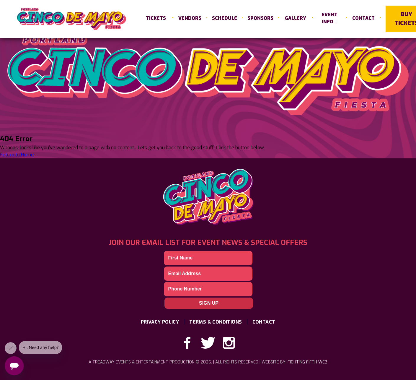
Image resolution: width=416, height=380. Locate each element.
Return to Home (17, 155)
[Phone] (208, 289)
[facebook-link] (187, 342)
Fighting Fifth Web (307, 362)
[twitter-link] (208, 342)
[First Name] (208, 258)
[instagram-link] (228, 342)
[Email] (208, 274)
